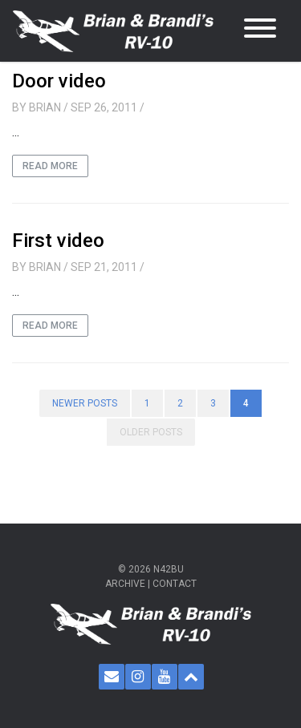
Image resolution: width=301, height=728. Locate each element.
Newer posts (84, 403)
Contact (175, 583)
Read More (50, 166)
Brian (45, 107)
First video (58, 240)
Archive (125, 583)
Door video (59, 81)
